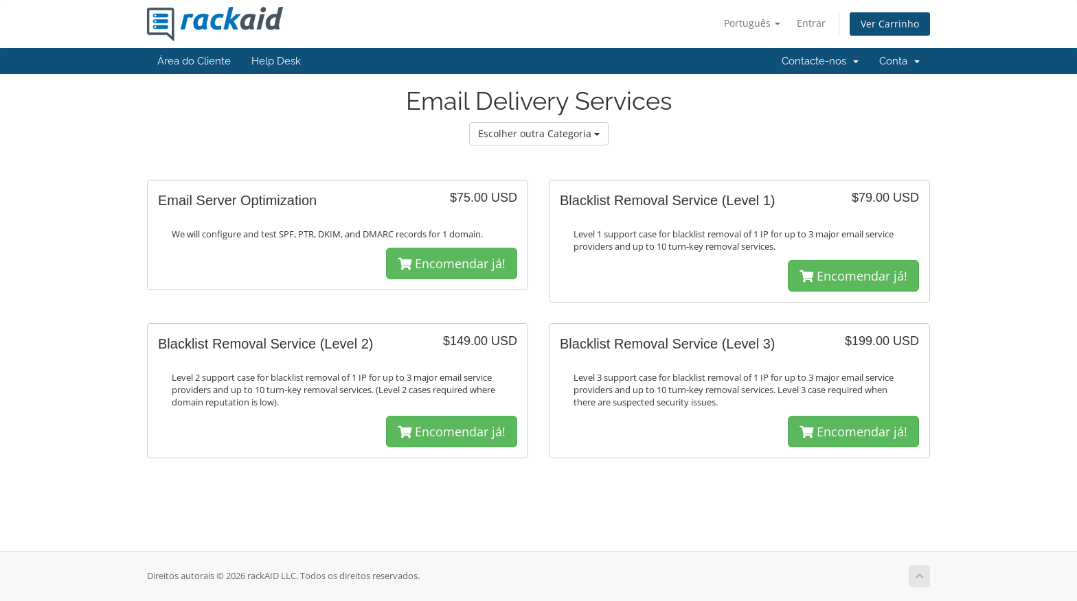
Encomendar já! (452, 263)
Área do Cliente (194, 61)
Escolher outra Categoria (539, 133)
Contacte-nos (820, 61)
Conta (899, 61)
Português (752, 23)
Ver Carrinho (890, 23)
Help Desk (276, 61)
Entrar (811, 23)
